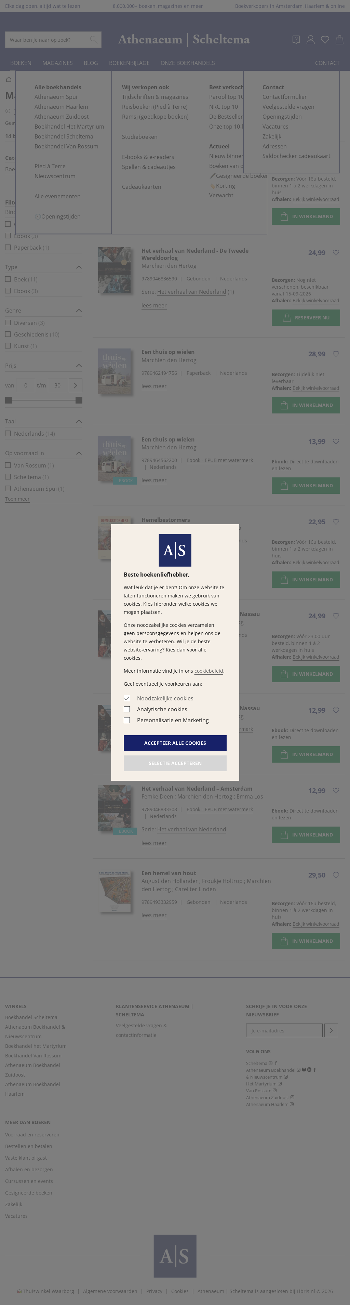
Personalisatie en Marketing (173, 720)
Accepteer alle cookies (175, 743)
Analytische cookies (162, 709)
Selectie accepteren (175, 763)
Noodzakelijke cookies (165, 698)
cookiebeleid (208, 671)
